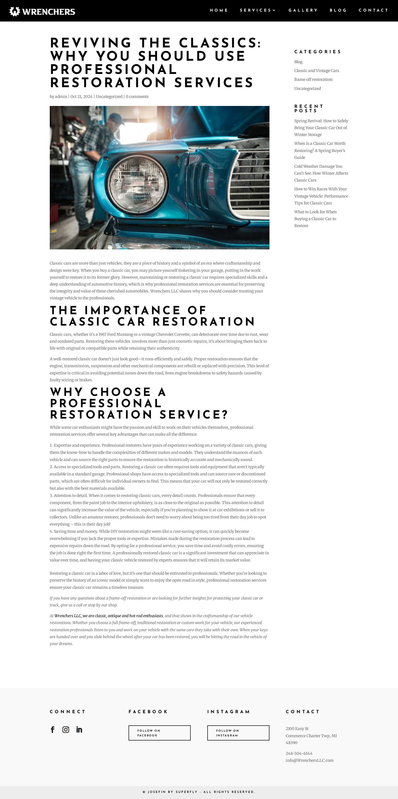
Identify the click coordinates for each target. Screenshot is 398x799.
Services (256, 11)
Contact (374, 11)
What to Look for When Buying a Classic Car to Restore (315, 218)
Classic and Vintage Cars (316, 70)
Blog (339, 11)
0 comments (137, 96)
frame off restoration (313, 79)
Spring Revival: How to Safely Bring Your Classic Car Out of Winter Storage (321, 127)
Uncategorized (109, 96)
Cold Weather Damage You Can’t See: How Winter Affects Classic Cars (321, 173)
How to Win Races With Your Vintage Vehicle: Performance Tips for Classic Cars (321, 196)
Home (219, 11)
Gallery (304, 11)
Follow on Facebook (149, 733)
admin (61, 96)
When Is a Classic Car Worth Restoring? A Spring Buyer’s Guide (319, 150)
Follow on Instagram (227, 733)
